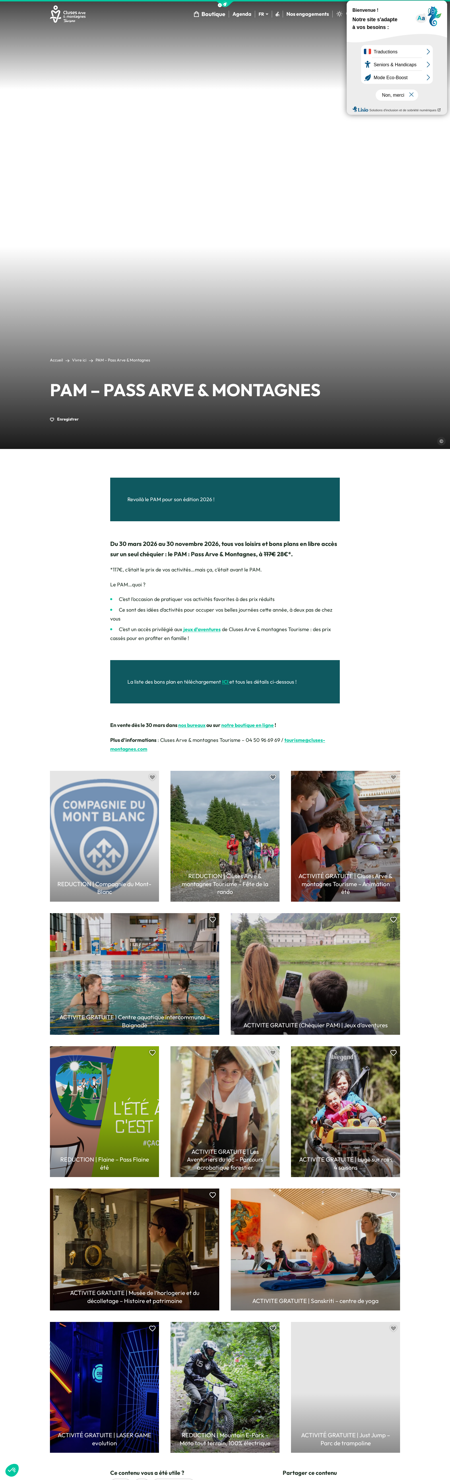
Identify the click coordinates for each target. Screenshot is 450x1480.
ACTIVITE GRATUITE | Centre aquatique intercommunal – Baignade (134, 1022)
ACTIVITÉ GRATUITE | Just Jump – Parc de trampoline (345, 1440)
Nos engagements (307, 14)
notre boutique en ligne (250, 726)
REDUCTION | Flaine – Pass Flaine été (104, 1164)
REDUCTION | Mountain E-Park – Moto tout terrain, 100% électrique (225, 1440)
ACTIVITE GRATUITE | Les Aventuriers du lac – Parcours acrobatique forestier (225, 1160)
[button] (225, 4)
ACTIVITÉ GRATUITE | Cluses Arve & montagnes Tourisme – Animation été (345, 884)
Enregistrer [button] (64, 420)
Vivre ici (79, 360)
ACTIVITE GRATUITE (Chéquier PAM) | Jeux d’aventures (315, 1026)
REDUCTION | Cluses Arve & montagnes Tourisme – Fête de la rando (225, 884)
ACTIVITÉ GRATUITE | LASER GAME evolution (104, 1440)
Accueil (56, 360)
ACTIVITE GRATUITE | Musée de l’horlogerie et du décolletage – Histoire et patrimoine (134, 1298)
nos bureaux (192, 726)
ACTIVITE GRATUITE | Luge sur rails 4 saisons (345, 1164)
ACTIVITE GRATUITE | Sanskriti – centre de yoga (315, 1302)
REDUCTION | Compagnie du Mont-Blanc (105, 889)
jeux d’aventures (202, 630)
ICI (225, 682)
